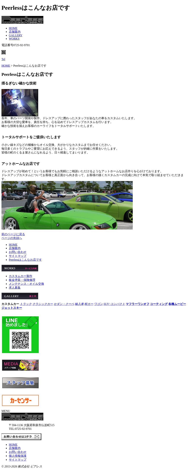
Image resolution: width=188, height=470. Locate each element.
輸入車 (79, 304)
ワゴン (98, 304)
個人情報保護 (17, 455)
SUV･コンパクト (114, 304)
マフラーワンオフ (137, 304)
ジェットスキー (11, 307)
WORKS (14, 38)
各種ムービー (177, 304)
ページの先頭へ (11, 238)
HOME (13, 28)
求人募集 (15, 287)
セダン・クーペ (64, 304)
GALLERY (15, 35)
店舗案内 (15, 31)
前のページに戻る (13, 234)
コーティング (159, 304)
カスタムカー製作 (20, 276)
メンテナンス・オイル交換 (26, 283)
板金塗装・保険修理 (22, 279)
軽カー (88, 304)
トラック (26, 304)
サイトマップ (17, 255)
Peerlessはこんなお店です (25, 259)
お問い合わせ (17, 252)
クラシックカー (42, 304)
